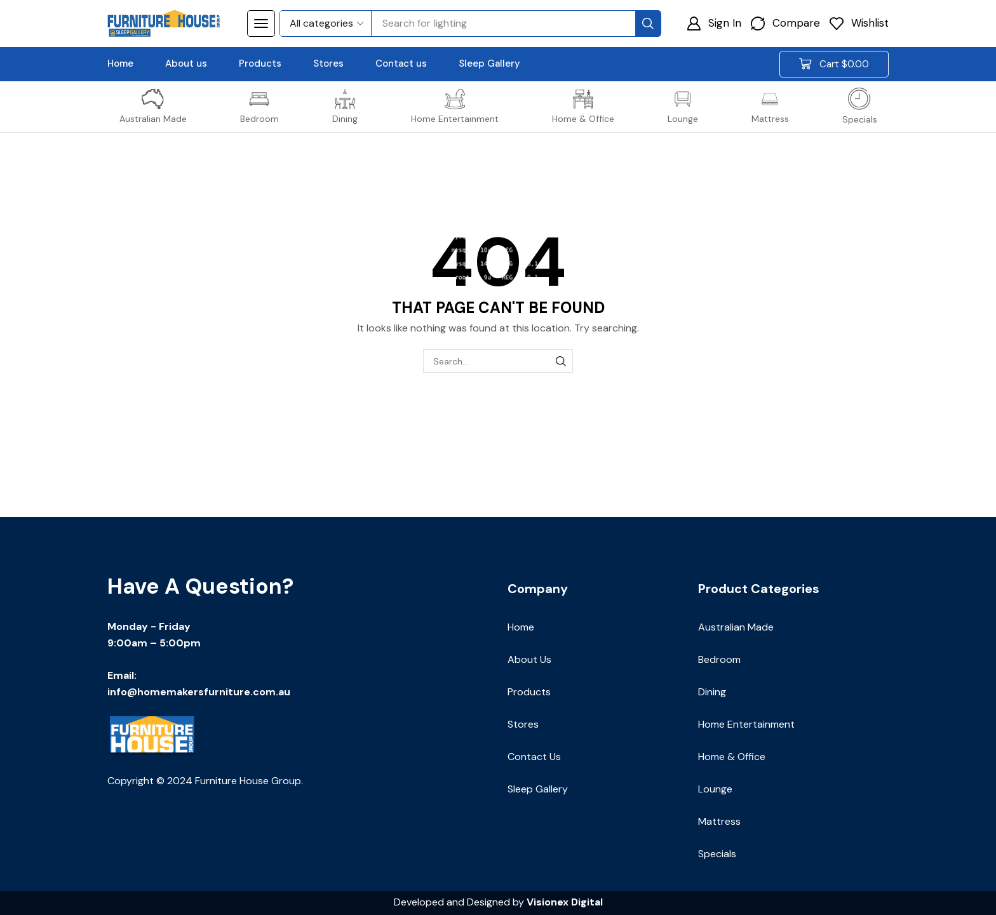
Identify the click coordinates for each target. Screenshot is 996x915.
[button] (261, 23)
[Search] (648, 23)
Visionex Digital (565, 902)
